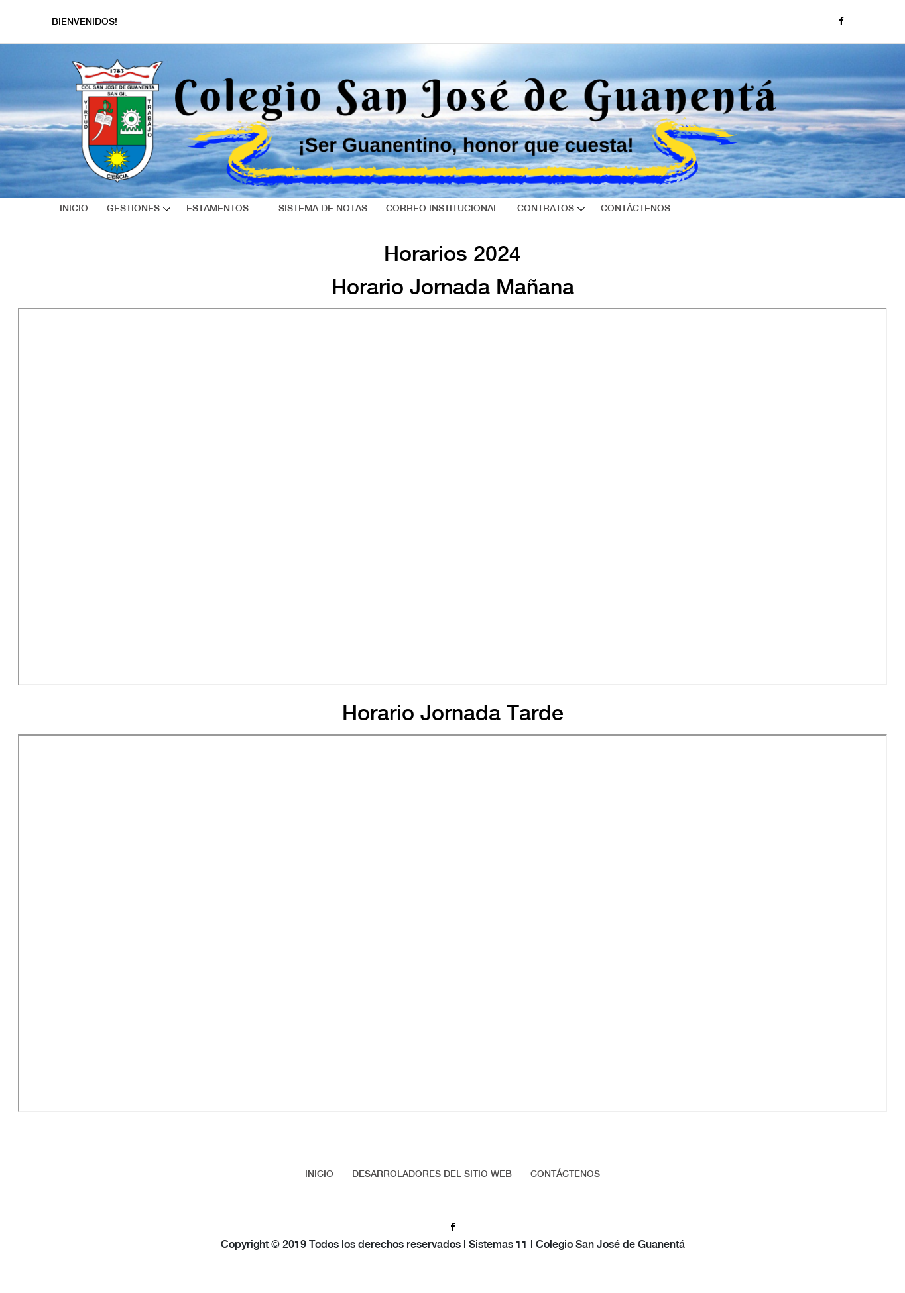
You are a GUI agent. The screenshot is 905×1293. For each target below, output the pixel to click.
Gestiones (133, 208)
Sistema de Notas (322, 208)
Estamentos (217, 208)
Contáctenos (635, 208)
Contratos (545, 208)
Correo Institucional (442, 208)
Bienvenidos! (84, 22)
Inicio (74, 208)
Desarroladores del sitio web (432, 1174)
